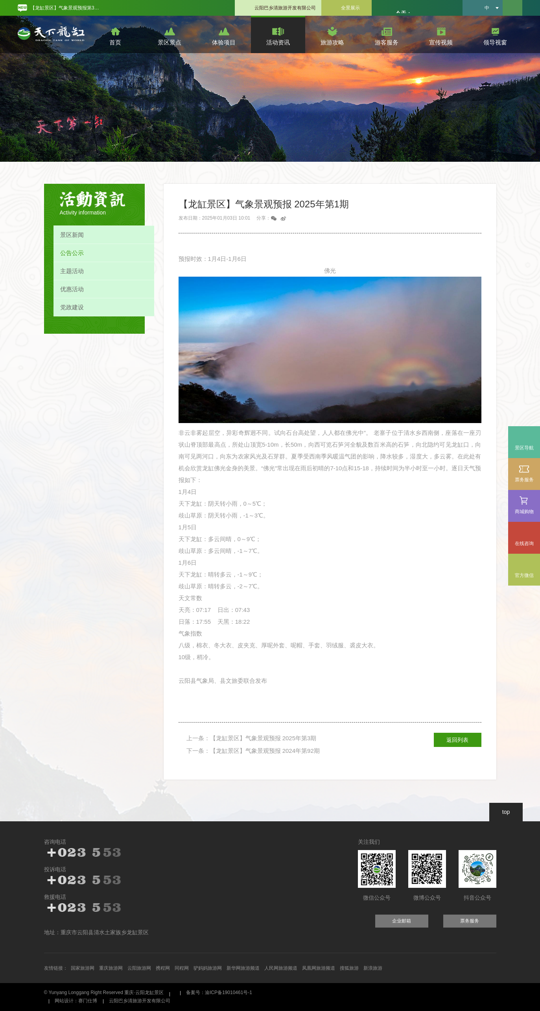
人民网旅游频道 (280, 968)
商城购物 (524, 505)
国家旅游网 (82, 968)
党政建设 (72, 307)
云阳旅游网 (139, 968)
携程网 (163, 968)
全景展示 (350, 8)
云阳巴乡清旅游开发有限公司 (285, 8)
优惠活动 (72, 289)
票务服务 (524, 473)
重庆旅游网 (111, 968)
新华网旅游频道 (243, 968)
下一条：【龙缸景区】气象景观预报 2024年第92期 (253, 750)
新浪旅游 (372, 968)
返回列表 (457, 740)
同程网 (182, 968)
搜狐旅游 (349, 968)
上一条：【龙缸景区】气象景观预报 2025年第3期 (251, 738)
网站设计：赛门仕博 (76, 1001)
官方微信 (524, 575)
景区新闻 (72, 234)
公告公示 (72, 253)
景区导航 (524, 448)
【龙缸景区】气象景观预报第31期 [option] (65, 8)
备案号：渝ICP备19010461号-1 (219, 992)
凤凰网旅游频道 (318, 968)
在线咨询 (524, 543)
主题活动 (72, 271)
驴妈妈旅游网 (208, 968)
